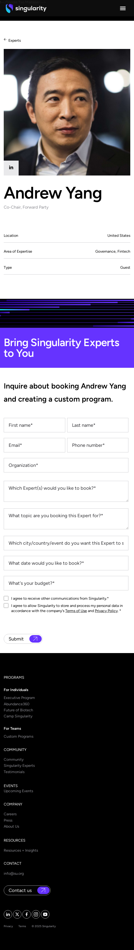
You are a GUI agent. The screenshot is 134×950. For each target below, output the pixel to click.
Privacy (8, 926)
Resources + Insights (21, 850)
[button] (122, 8)
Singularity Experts (19, 765)
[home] (26, 8)
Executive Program (19, 697)
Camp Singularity (18, 716)
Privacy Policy (106, 611)
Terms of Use (76, 611)
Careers (10, 814)
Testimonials (14, 772)
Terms (22, 926)
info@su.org (14, 873)
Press (8, 820)
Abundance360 (16, 704)
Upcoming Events (18, 791)
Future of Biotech (18, 710)
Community (14, 759)
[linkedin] (11, 168)
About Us (11, 826)
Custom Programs (18, 736)
